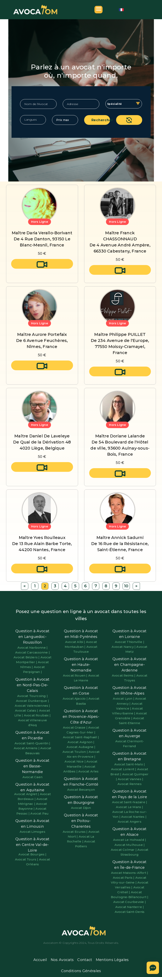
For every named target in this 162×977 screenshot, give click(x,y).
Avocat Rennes (130, 784)
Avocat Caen (32, 777)
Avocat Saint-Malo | (129, 764)
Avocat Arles (88, 771)
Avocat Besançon (81, 789)
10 (126, 585)
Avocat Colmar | (124, 850)
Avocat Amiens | (27, 748)
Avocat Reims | (124, 675)
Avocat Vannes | (130, 779)
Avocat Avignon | (81, 742)
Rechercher (100, 120)
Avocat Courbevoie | (129, 902)
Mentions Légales (112, 960)
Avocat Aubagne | (81, 747)
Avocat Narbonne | (32, 647)
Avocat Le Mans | (129, 807)
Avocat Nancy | (124, 647)
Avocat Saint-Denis (130, 912)
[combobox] (123, 103)
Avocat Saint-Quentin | (32, 743)
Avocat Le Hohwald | (129, 840)
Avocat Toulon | (75, 752)
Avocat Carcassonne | (32, 652)
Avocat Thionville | (129, 642)
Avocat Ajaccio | (75, 698)
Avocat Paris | (124, 877)
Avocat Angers (129, 821)
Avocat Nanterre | (129, 907)
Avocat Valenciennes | (32, 706)
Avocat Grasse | (75, 727)
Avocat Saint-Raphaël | (81, 737)
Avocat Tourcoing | (32, 696)
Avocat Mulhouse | (129, 845)
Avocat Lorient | (124, 769)
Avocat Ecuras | (75, 832)
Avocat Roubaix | (37, 715)
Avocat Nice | (75, 761)
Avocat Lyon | (124, 698)
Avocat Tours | (27, 859)
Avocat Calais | (27, 710)
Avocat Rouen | (75, 675)
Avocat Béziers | (27, 657)
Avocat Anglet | (27, 794)
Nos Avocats (62, 960)
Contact (84, 960)
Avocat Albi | (75, 642)
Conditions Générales (81, 971)
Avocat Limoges (32, 832)
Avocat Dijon (81, 808)
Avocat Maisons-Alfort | (129, 873)
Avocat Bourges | (32, 854)
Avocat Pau (39, 813)
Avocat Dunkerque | (32, 701)
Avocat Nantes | (133, 817)
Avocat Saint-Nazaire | (129, 802)
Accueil (40, 960)
